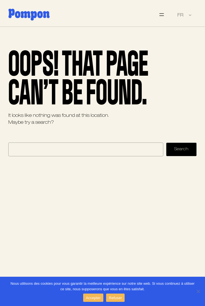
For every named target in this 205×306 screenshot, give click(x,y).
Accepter (93, 298)
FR (180, 15)
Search (181, 149)
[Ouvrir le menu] (161, 14)
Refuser (115, 298)
